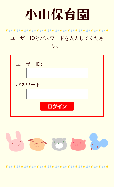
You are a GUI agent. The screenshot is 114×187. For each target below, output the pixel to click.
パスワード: (29, 84)
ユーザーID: (29, 64)
